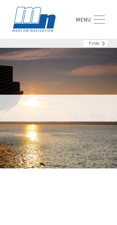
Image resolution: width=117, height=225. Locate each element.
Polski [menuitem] (94, 43)
